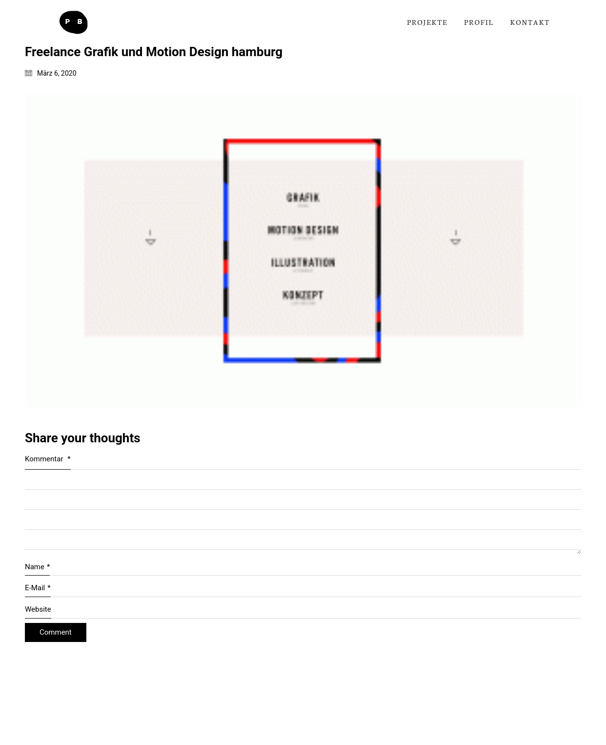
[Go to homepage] (73, 22)
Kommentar (48, 459)
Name (37, 567)
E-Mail (38, 588)
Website (38, 609)
